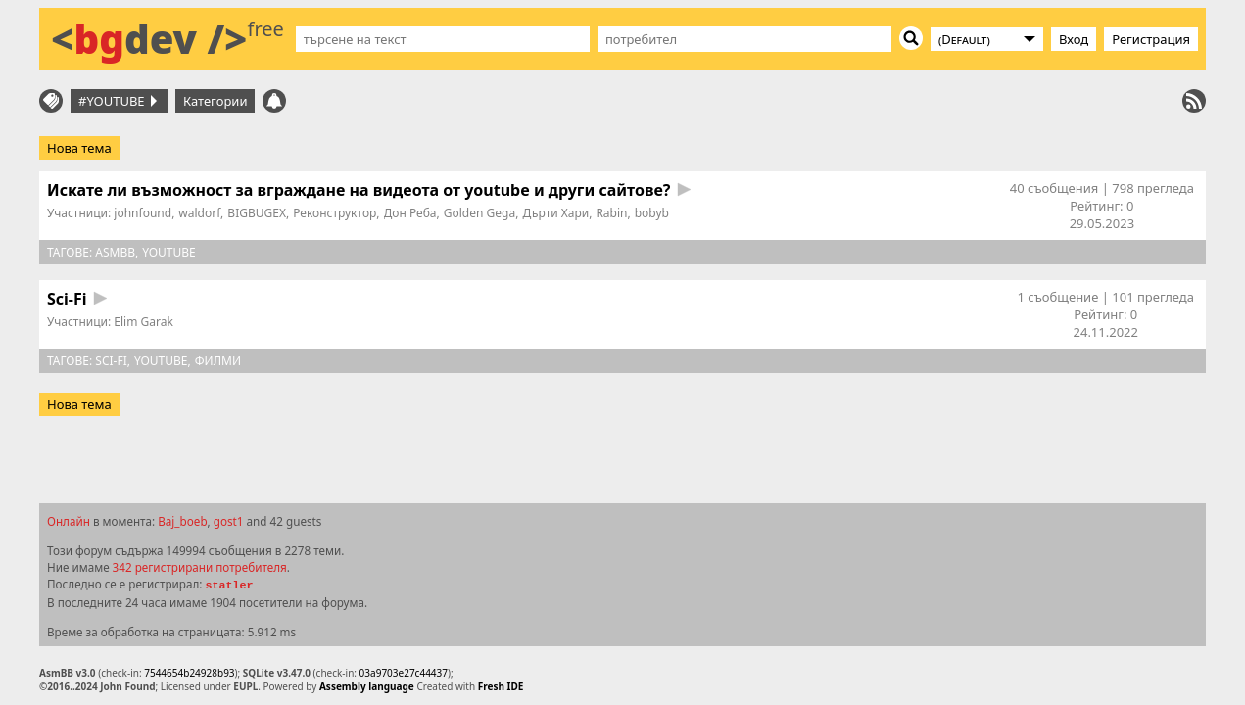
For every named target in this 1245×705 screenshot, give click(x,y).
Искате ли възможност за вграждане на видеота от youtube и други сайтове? (358, 190)
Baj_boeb (182, 521)
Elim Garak (143, 321)
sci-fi (110, 360)
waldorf (199, 213)
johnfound (142, 213)
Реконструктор (334, 213)
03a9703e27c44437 (403, 673)
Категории (215, 101)
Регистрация (1151, 39)
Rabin (611, 213)
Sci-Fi (67, 298)
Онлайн (68, 521)
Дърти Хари (555, 213)
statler (229, 585)
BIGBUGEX (256, 213)
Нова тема (79, 148)
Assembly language (366, 686)
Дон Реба (410, 213)
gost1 (229, 521)
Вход (1073, 39)
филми (218, 360)
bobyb (652, 213)
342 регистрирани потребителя (200, 567)
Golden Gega (479, 213)
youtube (169, 252)
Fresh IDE (501, 686)
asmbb (115, 252)
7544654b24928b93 (189, 673)
